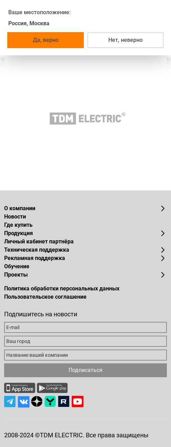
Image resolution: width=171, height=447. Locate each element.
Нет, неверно (125, 40)
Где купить (18, 225)
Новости (15, 216)
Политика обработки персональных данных (61, 288)
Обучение (16, 266)
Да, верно (45, 40)
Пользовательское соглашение (45, 297)
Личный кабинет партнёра (39, 241)
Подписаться (85, 370)
